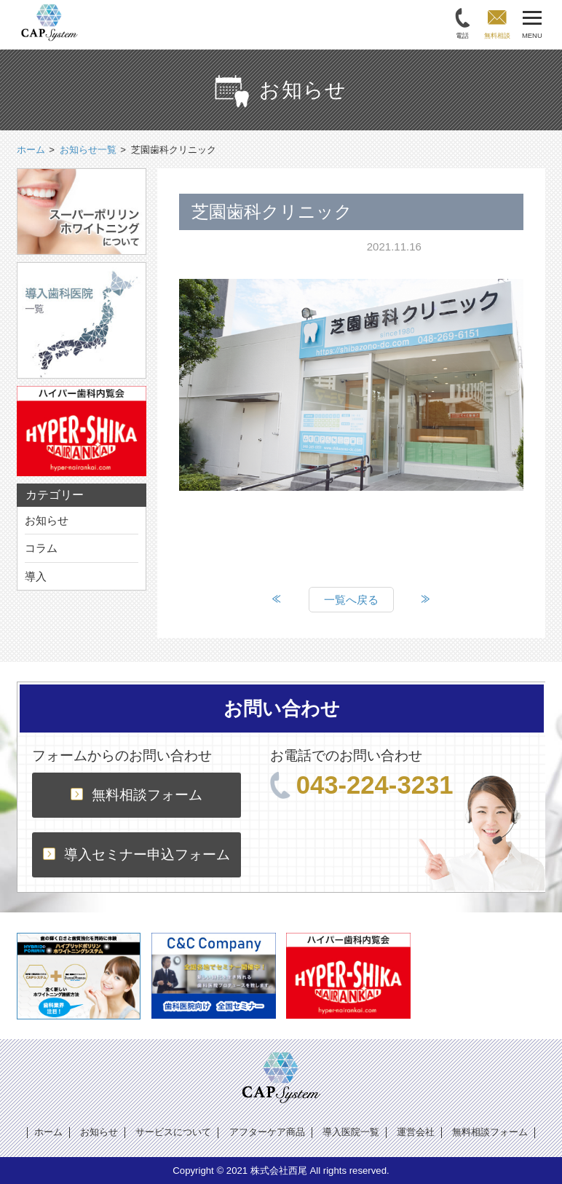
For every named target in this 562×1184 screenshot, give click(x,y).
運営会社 (416, 1131)
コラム (41, 548)
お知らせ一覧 (88, 149)
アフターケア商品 (267, 1131)
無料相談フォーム (136, 794)
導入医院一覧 (350, 1131)
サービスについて (173, 1131)
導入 (36, 576)
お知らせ (46, 520)
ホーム (48, 1131)
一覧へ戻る (351, 599)
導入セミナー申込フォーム (136, 854)
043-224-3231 (362, 785)
